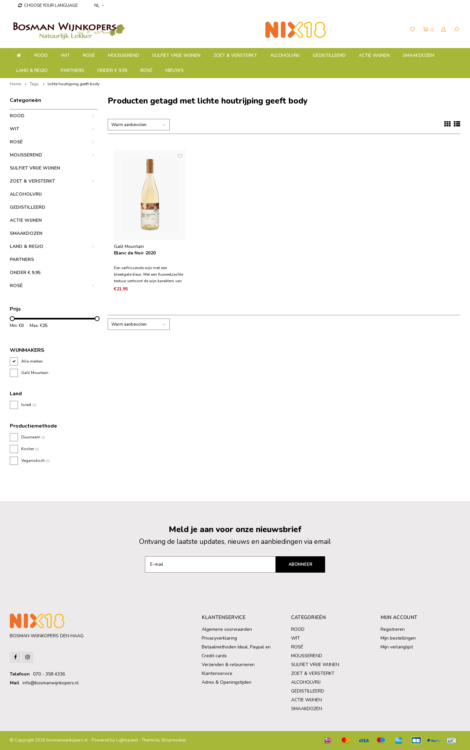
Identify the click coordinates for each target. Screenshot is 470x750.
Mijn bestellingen (398, 638)
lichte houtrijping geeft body (74, 84)
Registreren (393, 629)
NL (99, 5)
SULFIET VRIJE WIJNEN (176, 55)
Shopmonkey (173, 740)
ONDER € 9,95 (112, 70)
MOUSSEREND (123, 55)
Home (15, 84)
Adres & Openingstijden (226, 682)
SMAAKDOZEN (418, 55)
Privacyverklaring (219, 638)
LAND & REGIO (32, 70)
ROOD (41, 55)
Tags (34, 84)
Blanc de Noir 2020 (135, 253)
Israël (28, 404)
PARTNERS (72, 70)
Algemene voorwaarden (227, 629)
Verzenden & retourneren (228, 664)
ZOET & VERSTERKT (235, 55)
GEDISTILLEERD (329, 55)
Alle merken (32, 361)
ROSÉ (146, 70)
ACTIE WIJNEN (374, 55)
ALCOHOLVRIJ (285, 55)
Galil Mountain (34, 372)
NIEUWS (174, 70)
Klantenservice (217, 673)
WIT (65, 55)
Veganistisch (35, 460)
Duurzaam (33, 437)
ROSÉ (89, 55)
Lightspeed (127, 740)
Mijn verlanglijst (397, 647)
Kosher (30, 448)
